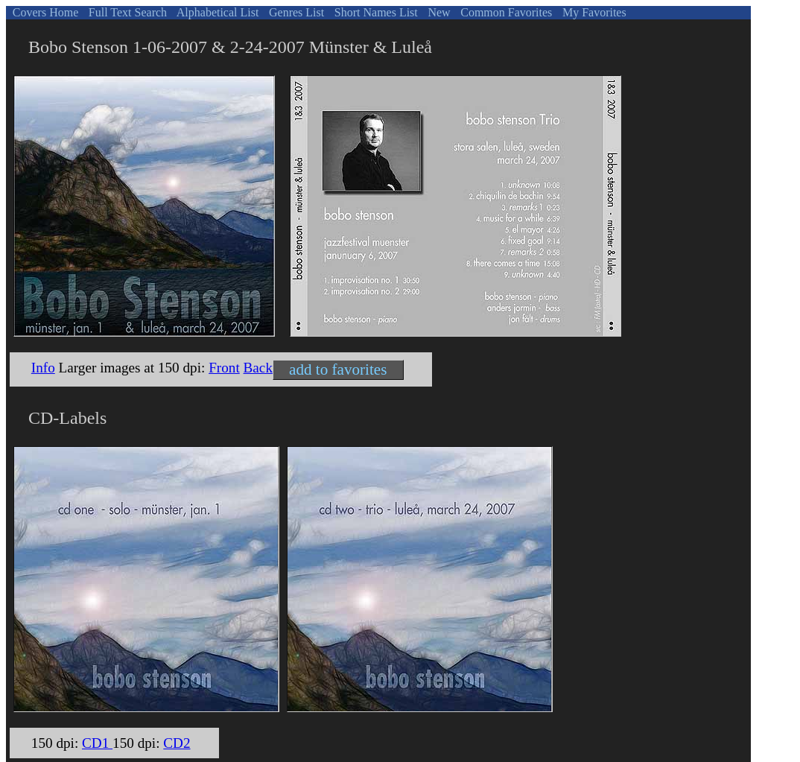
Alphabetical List (216, 12)
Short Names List (374, 12)
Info (43, 367)
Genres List (295, 12)
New (437, 12)
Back (258, 367)
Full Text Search (126, 12)
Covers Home (44, 12)
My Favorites (592, 12)
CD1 (97, 743)
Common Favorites (504, 12)
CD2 (176, 743)
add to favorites (338, 369)
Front (224, 367)
